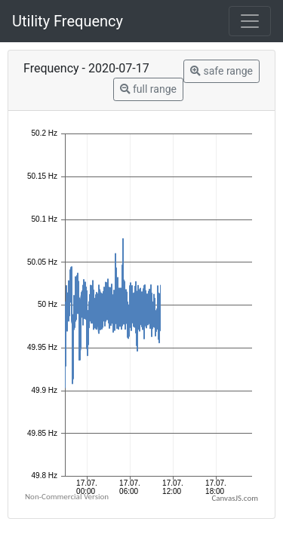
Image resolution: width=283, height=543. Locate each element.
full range (148, 89)
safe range (221, 71)
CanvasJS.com (234, 498)
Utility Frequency (67, 21)
